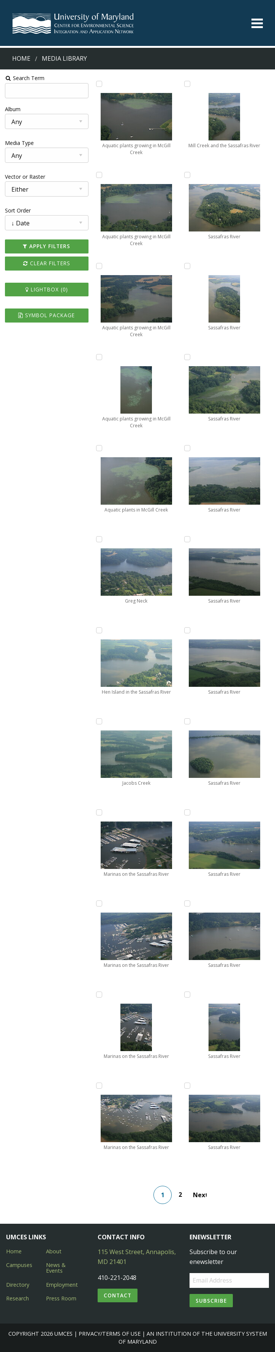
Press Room (61, 1298)
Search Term (25, 78)
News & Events (56, 1267)
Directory (17, 1284)
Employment (62, 1284)
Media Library (64, 58)
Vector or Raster (25, 176)
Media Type (19, 142)
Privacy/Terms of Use (110, 1333)
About (54, 1251)
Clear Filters (46, 263)
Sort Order (18, 210)
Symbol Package (46, 315)
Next (200, 1195)
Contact (117, 1295)
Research (17, 1298)
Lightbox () (46, 289)
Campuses (19, 1265)
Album (13, 109)
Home (21, 58)
